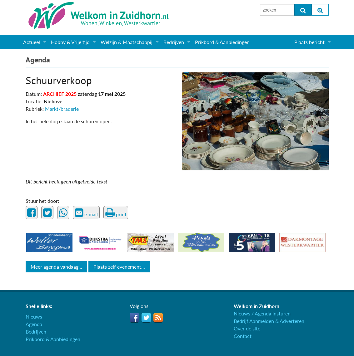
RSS (158, 317)
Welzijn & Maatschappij (126, 42)
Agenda (38, 60)
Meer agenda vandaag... (56, 267)
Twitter (146, 317)
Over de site (247, 328)
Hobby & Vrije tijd (70, 42)
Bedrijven (173, 42)
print (116, 213)
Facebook (134, 317)
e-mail (86, 213)
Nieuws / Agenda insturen (262, 313)
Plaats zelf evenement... (119, 267)
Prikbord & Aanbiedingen (222, 42)
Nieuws (34, 316)
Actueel (31, 42)
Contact (243, 336)
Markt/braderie (62, 109)
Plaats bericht (309, 42)
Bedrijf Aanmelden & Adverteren (269, 321)
